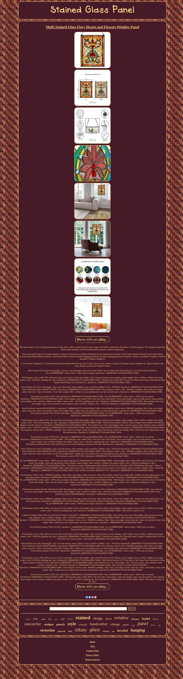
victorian (47, 630)
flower (153, 625)
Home (92, 642)
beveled (122, 630)
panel (143, 623)
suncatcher (32, 624)
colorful (83, 624)
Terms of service (92, 659)
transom (135, 619)
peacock (61, 631)
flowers (156, 619)
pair (63, 619)
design (98, 618)
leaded (146, 618)
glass (95, 629)
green (126, 624)
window (121, 617)
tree (159, 625)
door (70, 631)
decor (56, 619)
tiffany (81, 629)
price (70, 619)
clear (35, 618)
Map (92, 646)
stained (82, 617)
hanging (138, 630)
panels (60, 624)
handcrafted (99, 624)
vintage (115, 624)
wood (43, 619)
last (113, 631)
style (72, 623)
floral (108, 618)
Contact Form (92, 651)
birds (133, 625)
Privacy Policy (92, 655)
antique (48, 624)
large (28, 619)
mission (106, 631)
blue (50, 619)
